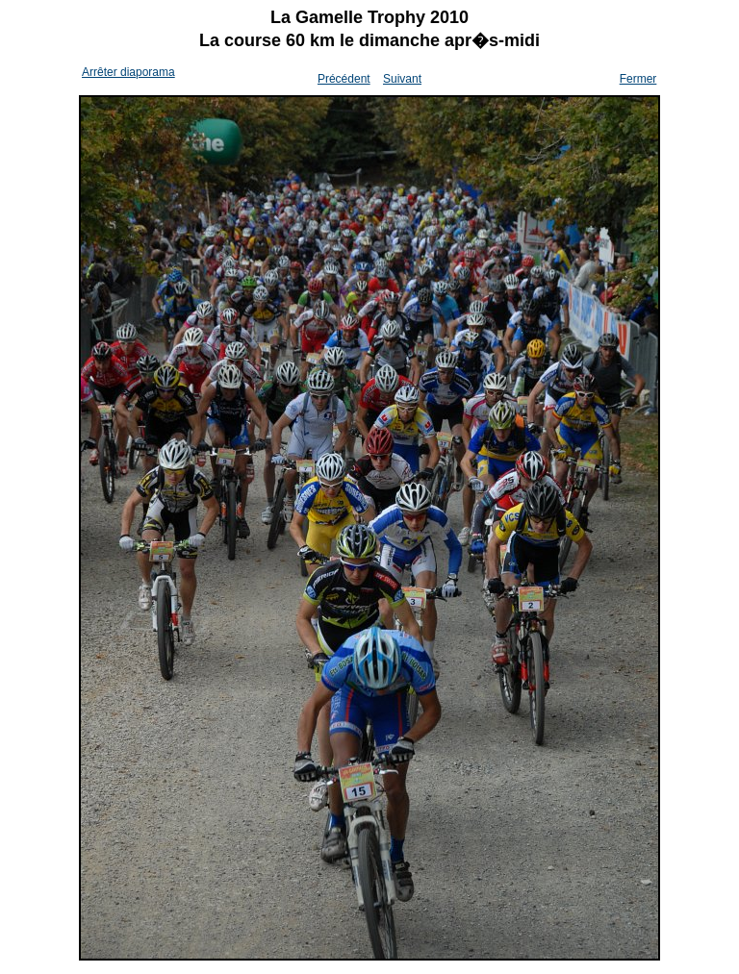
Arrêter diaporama (128, 72)
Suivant (402, 79)
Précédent (344, 79)
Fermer (638, 79)
